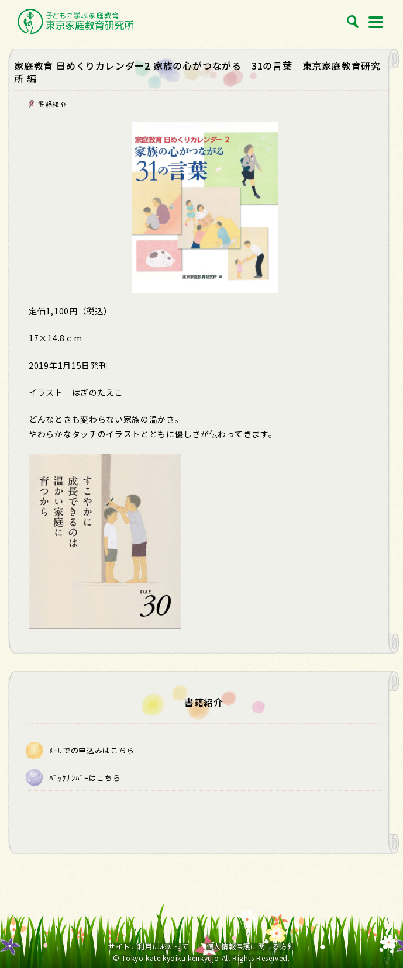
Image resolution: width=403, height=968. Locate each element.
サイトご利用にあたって (148, 946)
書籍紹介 (52, 104)
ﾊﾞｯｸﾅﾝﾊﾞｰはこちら (84, 777)
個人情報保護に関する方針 (250, 946)
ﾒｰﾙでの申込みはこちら (92, 750)
